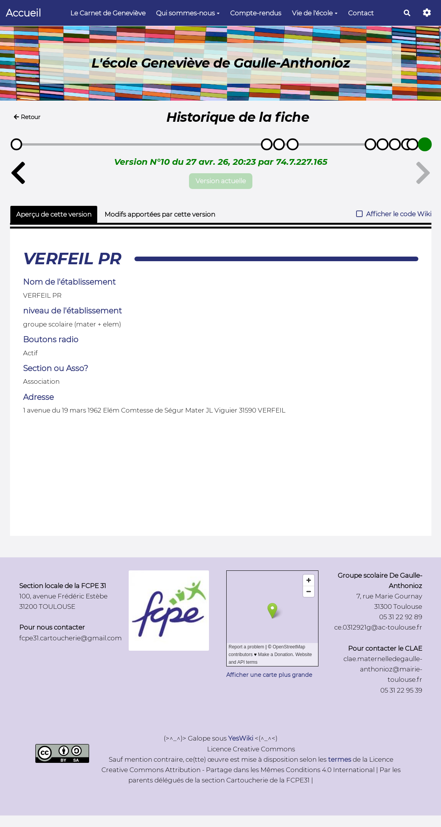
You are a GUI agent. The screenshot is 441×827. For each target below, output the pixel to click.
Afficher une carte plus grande (269, 674)
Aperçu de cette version (53, 214)
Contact (361, 13)
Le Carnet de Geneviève (108, 13)
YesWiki (240, 738)
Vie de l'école (315, 13)
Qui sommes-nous (188, 13)
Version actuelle (221, 181)
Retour (27, 117)
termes (339, 759)
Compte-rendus (255, 13)
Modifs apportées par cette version (159, 214)
